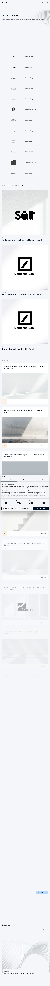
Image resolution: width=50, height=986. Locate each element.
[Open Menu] (47, 2)
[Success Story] (30, 56)
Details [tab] (25, 479)
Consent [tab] (9, 479)
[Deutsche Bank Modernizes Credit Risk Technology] (25, 324)
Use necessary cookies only (9, 508)
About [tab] (41, 479)
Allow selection (25, 508)
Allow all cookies (41, 508)
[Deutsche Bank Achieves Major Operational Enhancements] (25, 270)
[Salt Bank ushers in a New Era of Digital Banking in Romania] (25, 215)
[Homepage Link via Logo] (5, 2)
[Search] (42, 2)
